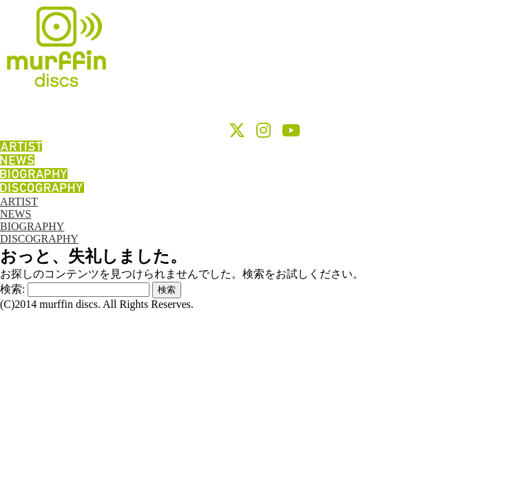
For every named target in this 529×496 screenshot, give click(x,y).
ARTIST (19, 201)
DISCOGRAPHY (39, 239)
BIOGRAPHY (32, 226)
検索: (12, 289)
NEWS (15, 214)
